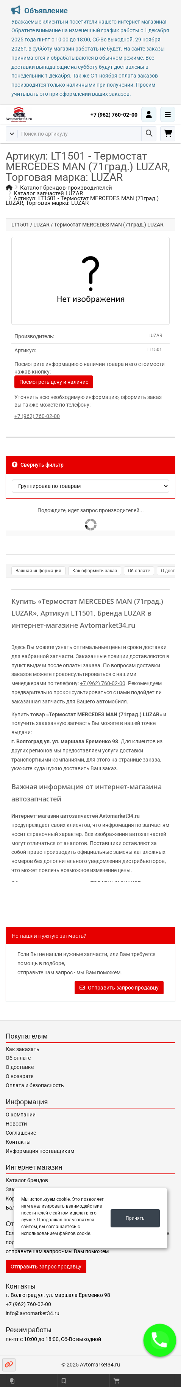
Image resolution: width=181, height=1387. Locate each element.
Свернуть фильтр (38, 465)
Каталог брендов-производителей (66, 187)
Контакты (18, 1142)
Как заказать (22, 1049)
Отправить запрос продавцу (119, 988)
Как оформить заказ (94, 570)
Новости (16, 1124)
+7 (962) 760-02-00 (113, 115)
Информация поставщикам (40, 1151)
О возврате (19, 1076)
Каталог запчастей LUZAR (48, 193)
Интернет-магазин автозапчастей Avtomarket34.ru (75, 816)
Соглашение (21, 1133)
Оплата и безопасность (35, 1085)
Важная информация (38, 570)
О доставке (20, 1067)
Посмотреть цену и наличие (53, 382)
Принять (135, 1218)
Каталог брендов (27, 1180)
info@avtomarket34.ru (32, 1313)
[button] (160, 1340)
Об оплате (139, 570)
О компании (21, 1115)
